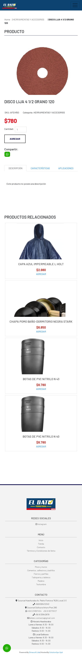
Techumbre (41, 584)
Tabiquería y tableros (41, 577)
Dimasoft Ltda (34, 652)
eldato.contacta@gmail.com (42, 618)
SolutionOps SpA (56, 652)
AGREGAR (41, 274)
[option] (41, 66)
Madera (41, 581)
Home (7, 19)
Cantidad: (9, 128)
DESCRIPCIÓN (15, 168)
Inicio (41, 540)
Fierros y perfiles (41, 574)
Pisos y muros (41, 567)
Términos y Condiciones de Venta (41, 550)
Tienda (41, 544)
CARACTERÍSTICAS (40, 168)
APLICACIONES (65, 168)
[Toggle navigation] (75, 5)
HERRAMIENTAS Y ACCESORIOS (29, 19)
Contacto (41, 547)
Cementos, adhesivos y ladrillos (41, 570)
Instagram (41, 524)
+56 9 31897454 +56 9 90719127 (42, 611)
